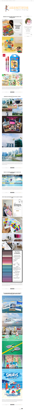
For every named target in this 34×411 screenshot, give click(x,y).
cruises (12, 292)
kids (12, 171)
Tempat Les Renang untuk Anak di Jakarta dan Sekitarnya (12, 172)
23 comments (6, 404)
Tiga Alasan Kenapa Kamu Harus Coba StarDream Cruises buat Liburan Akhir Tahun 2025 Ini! (12, 293)
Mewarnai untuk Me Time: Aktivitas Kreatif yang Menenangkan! (12, 17)
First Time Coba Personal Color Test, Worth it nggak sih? (12, 197)
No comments (6, 192)
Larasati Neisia (20, 192)
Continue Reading (12, 90)
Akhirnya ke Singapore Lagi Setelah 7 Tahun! (12, 96)
